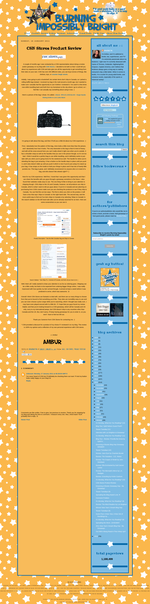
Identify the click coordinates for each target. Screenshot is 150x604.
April (98, 411)
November (100, 389)
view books (119, 126)
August (99, 398)
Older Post (83, 420)
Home (27, 33)
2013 (96, 376)
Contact (36, 33)
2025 (96, 338)
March (98, 414)
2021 (96, 351)
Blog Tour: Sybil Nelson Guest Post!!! (109, 427)
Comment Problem (102, 498)
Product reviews (79, 349)
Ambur (106, 118)
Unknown (29, 374)
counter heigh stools (60, 74)
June (98, 405)
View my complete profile (100, 83)
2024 (96, 341)
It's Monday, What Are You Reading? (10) (110, 480)
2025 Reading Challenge (110, 116)
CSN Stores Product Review (106, 483)
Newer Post (25, 420)
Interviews (72, 33)
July (98, 402)
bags (63, 349)
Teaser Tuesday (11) (103, 430)
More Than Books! (116, 33)
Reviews (61, 33)
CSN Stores (50, 67)
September (100, 395)
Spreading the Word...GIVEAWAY (108, 523)
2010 (96, 537)
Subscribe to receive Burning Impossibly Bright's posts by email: (109, 234)
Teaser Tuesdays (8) (103, 511)
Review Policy (48, 33)
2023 (96, 344)
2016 (96, 367)
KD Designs (17, 591)
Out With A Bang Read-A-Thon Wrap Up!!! (111, 532)
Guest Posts (86, 33)
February (99, 417)
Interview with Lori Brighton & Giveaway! (110, 433)
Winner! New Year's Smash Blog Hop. (109, 508)
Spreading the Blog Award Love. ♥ (108, 495)
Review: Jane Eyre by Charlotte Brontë (109, 454)
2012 (96, 380)
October (99, 392)
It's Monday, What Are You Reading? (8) (110, 520)
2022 (96, 348)
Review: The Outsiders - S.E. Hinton (109, 457)
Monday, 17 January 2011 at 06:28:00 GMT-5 (50, 374)
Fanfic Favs (99, 33)
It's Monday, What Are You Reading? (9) (110, 502)
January (99, 421)
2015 (96, 370)
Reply (28, 381)
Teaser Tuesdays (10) (103, 451)
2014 (96, 373)
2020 (96, 354)
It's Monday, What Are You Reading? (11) (110, 436)
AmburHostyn (108, 51)
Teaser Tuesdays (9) (103, 492)
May (98, 408)
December (100, 386)
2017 (96, 364)
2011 (96, 383)
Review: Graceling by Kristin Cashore (109, 477)
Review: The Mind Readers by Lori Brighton (111, 505)
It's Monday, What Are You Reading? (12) (110, 423)
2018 (96, 360)
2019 (96, 357)
